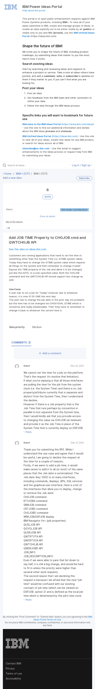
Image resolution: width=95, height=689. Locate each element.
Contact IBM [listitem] (13, 663)
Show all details (47, 216)
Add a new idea (12, 177)
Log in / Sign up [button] (82, 165)
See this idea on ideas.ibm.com (27, 249)
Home (7, 173)
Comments (21, 342)
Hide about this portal (33, 10)
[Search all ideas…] (28, 165)
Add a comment (50, 353)
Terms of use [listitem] (14, 673)
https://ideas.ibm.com (65, 136)
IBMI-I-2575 (23, 173)
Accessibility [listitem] (13, 678)
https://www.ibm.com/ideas (77, 124)
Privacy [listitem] (10, 668)
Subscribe (84, 178)
